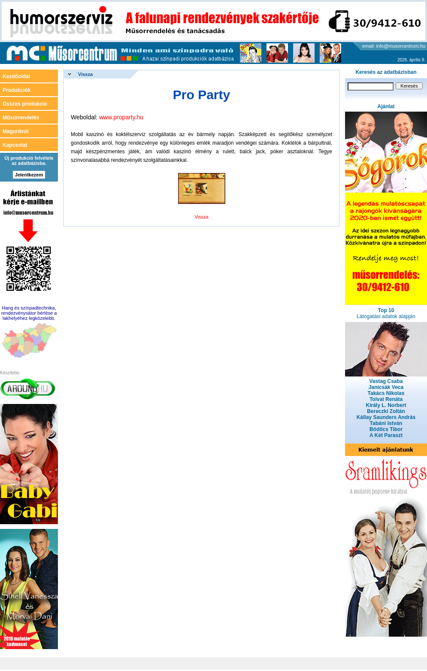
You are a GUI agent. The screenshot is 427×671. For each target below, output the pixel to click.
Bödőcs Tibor (386, 429)
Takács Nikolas (386, 393)
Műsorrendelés (21, 118)
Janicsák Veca (386, 387)
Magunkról (16, 131)
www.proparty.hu (121, 117)
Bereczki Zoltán (386, 411)
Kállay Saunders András (386, 417)
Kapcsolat (15, 145)
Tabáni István (386, 423)
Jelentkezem (29, 174)
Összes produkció (25, 104)
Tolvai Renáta (386, 399)
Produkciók (16, 90)
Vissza (85, 74)
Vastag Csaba (386, 381)
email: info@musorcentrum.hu (393, 46)
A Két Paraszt (386, 435)
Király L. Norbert (386, 405)
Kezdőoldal (16, 76)
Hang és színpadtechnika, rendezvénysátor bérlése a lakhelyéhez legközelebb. (29, 313)
